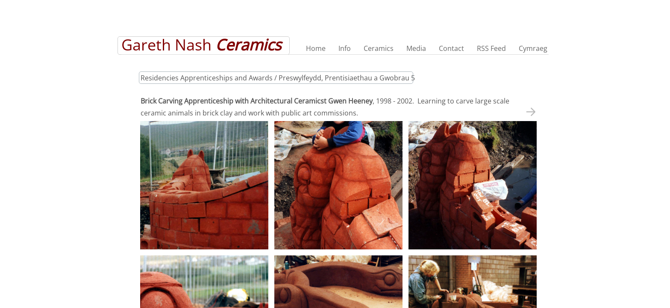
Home (316, 48)
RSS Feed (491, 48)
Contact (451, 48)
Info (344, 48)
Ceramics (379, 48)
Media (416, 48)
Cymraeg (533, 48)
